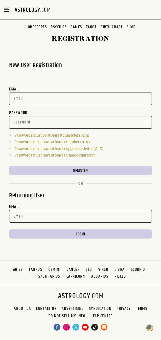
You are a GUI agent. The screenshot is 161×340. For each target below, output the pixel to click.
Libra (119, 269)
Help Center (101, 316)
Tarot (91, 27)
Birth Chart (111, 27)
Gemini (54, 269)
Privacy (124, 308)
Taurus (35, 269)
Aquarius (99, 276)
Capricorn (75, 276)
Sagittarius (49, 276)
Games (76, 27)
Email (14, 89)
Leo (89, 269)
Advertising (73, 308)
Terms (141, 308)
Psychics (59, 27)
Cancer (73, 269)
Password (18, 113)
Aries (18, 269)
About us (22, 308)
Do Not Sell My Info (66, 316)
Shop (131, 27)
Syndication (100, 308)
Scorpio (138, 269)
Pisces (120, 276)
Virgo (103, 269)
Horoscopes (36, 27)
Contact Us (46, 308)
